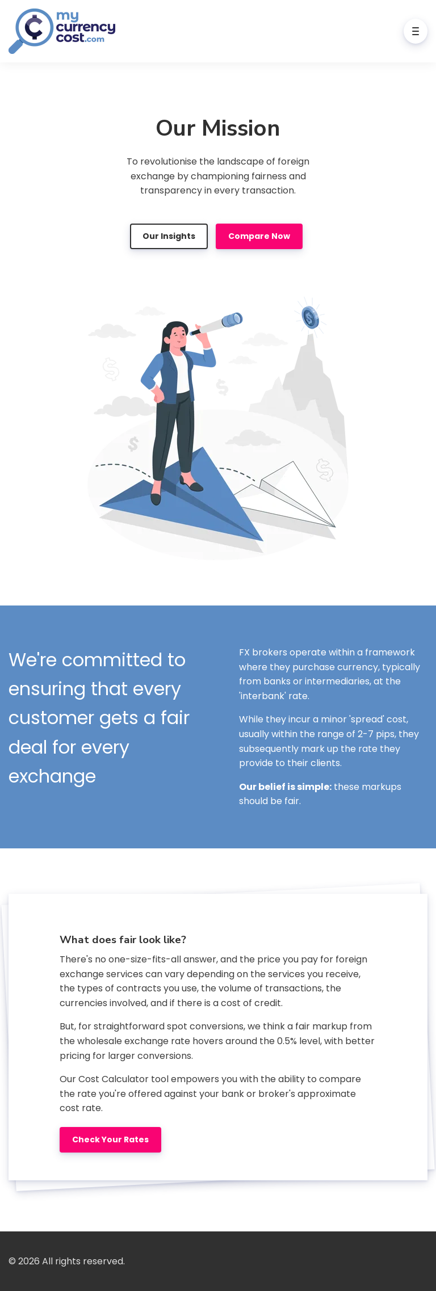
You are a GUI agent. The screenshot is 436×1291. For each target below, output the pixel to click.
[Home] (65, 31)
